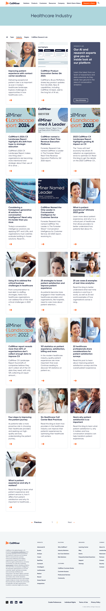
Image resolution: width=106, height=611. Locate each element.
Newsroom (102, 553)
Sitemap (81, 563)
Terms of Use (83, 602)
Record (39, 577)
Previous (36, 522)
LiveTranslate (41, 570)
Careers (101, 560)
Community (61, 578)
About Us (102, 547)
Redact (39, 573)
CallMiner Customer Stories (66, 568)
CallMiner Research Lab (39, 37)
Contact (101, 567)
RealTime (40, 560)
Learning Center (83, 547)
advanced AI (9, 565)
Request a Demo (89, 3)
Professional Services (64, 575)
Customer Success (63, 571)
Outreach (40, 563)
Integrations (41, 583)
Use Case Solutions (63, 553)
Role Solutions (62, 557)
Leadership (102, 550)
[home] (13, 3)
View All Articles (81, 100)
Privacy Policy (95, 602)
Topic (12, 37)
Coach (39, 557)
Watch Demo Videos (74, 3)
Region (26, 37)
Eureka (39, 550)
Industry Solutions (63, 550)
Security (101, 563)
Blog (80, 550)
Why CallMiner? (62, 547)
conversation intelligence (18, 552)
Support (81, 560)
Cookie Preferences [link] (54, 602)
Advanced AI (41, 547)
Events (81, 553)
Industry (19, 37)
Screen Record (41, 580)
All (7, 37)
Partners (101, 557)
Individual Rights (70, 602)
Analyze (39, 553)
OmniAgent (40, 567)
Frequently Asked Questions (87, 557)
